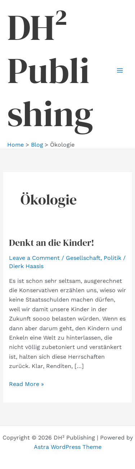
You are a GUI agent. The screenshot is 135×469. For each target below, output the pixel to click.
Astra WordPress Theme (68, 446)
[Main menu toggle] (120, 70)
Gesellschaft (83, 257)
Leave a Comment (34, 257)
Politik (112, 257)
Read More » (26, 384)
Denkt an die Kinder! (51, 242)
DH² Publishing (50, 70)
